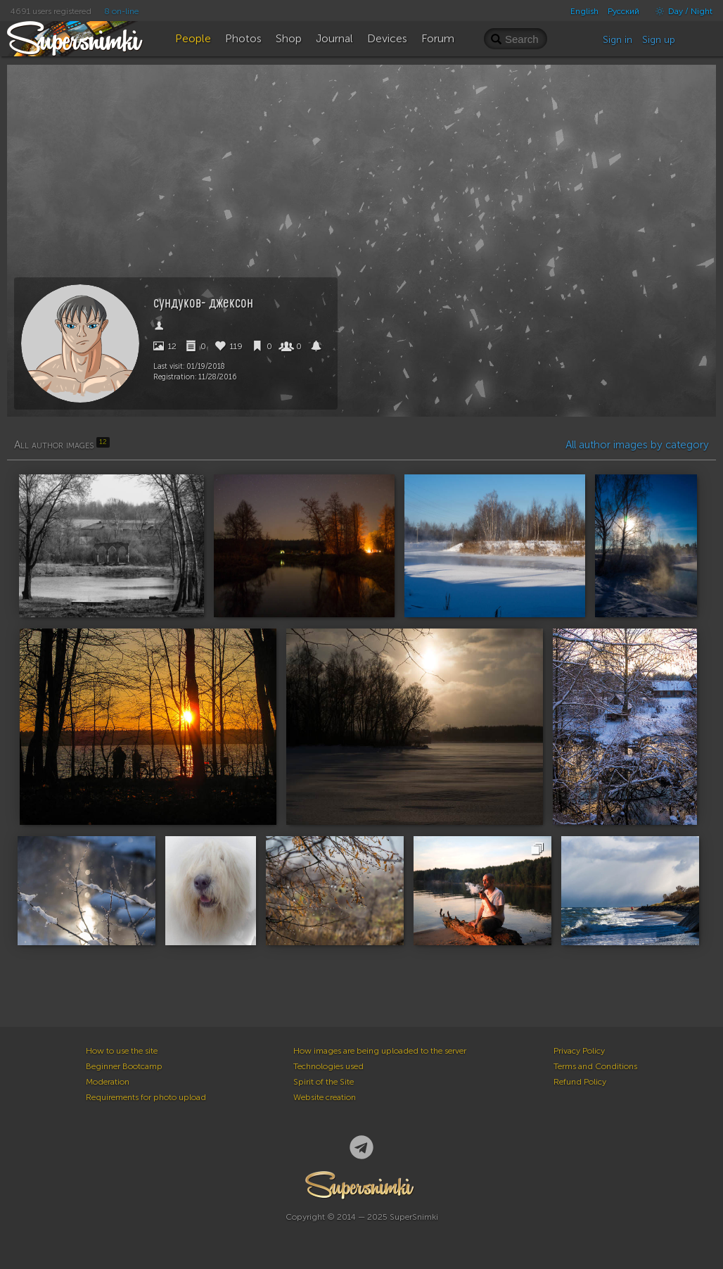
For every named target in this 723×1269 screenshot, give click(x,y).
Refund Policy (580, 1082)
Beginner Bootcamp (124, 1066)
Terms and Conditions (595, 1066)
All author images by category (637, 444)
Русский (623, 11)
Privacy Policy (579, 1051)
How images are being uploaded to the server (379, 1051)
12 (165, 346)
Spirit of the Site (323, 1082)
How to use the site (122, 1051)
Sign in (617, 40)
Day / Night (680, 11)
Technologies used (328, 1066)
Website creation (324, 1097)
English (584, 11)
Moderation (107, 1082)
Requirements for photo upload (146, 1097)
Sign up (658, 40)
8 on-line (121, 11)
